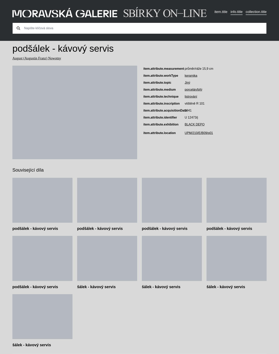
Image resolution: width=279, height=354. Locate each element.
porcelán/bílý (193, 89)
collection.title (256, 12)
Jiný (187, 82)
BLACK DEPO (194, 124)
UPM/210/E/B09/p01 (199, 133)
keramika (191, 75)
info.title (237, 12)
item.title (220, 12)
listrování (191, 96)
